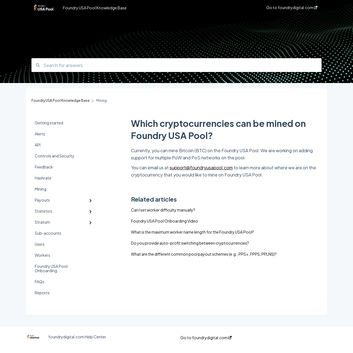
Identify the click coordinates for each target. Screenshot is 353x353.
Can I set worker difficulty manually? (163, 209)
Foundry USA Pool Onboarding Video (164, 220)
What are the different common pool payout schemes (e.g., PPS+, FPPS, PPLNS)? (204, 254)
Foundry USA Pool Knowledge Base (95, 7)
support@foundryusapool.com (201, 167)
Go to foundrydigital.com (206, 337)
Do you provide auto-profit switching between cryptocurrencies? (190, 242)
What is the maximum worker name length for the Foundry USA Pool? (192, 231)
